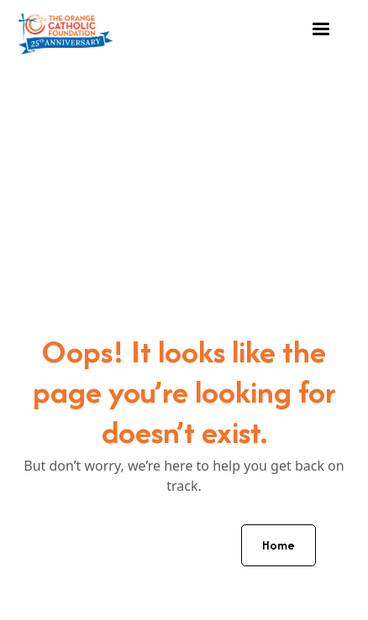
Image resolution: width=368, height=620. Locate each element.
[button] (321, 29)
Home (278, 545)
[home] (65, 30)
